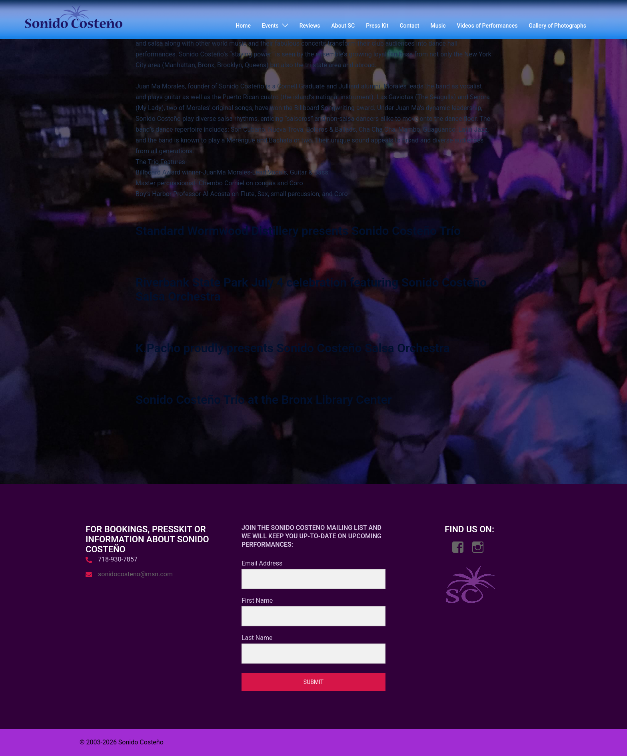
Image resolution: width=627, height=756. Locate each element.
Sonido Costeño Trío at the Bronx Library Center (264, 400)
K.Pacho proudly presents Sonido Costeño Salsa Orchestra (293, 348)
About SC (343, 25)
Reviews (310, 25)
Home (243, 25)
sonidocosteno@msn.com (135, 574)
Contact (409, 25)
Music (437, 25)
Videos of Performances (487, 25)
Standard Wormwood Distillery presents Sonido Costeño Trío (298, 231)
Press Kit (377, 25)
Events (270, 25)
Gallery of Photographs (557, 25)
